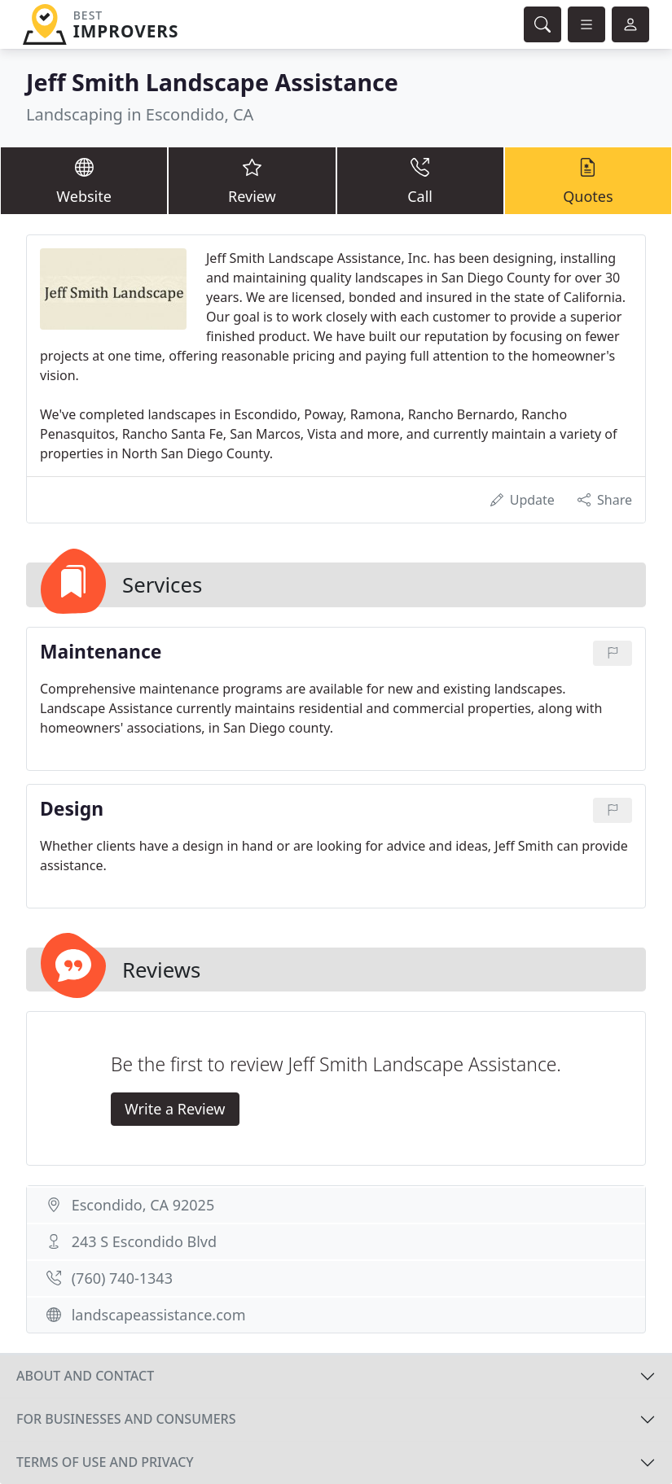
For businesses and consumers (125, 1419)
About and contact (85, 1376)
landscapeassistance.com (159, 1314)
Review (252, 179)
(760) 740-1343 (122, 1278)
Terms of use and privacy (105, 1462)
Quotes (588, 179)
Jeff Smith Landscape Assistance (212, 82)
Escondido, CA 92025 (143, 1205)
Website (84, 179)
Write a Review (175, 1108)
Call (420, 179)
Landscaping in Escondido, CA (139, 114)
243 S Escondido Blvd (144, 1241)
